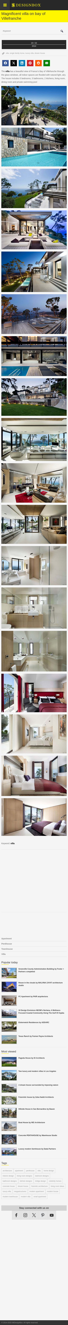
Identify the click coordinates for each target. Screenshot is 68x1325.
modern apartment (36, 1191)
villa (7, 53)
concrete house (9, 1186)
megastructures (20, 1191)
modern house (52, 1191)
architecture (7, 1171)
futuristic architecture (39, 1186)
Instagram (25, 1215)
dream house (40, 53)
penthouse (30, 1171)
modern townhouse (10, 1197)
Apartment (6, 938)
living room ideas (57, 1186)
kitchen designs (26, 1181)
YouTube (51, 1215)
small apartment (40, 1197)
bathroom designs (10, 1181)
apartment (19, 1171)
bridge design (40, 1181)
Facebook (16, 1215)
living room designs (24, 1176)
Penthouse (6, 944)
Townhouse (7, 949)
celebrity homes (55, 1181)
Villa (3, 954)
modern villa (25, 1197)
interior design (8, 1176)
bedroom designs (42, 1176)
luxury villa (29, 53)
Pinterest (42, 1215)
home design (49, 1171)
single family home (17, 53)
